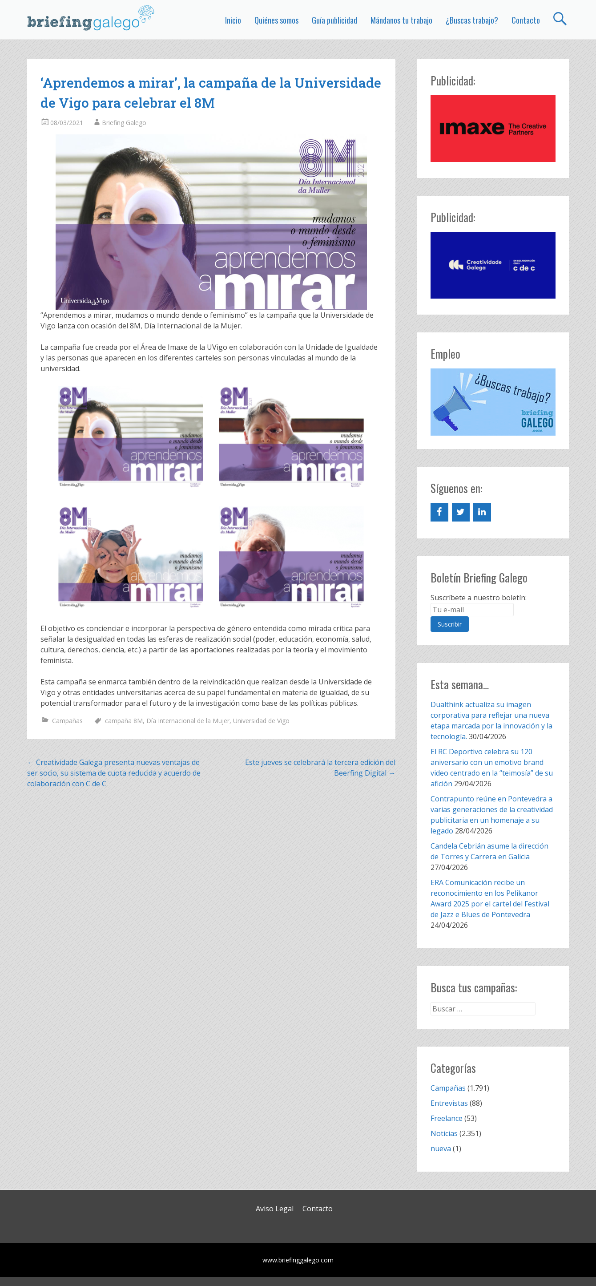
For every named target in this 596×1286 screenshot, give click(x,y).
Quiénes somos (276, 20)
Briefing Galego (124, 122)
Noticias (444, 1133)
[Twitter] (461, 512)
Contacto (525, 20)
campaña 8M (124, 720)
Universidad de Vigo (261, 720)
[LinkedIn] (482, 512)
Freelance (447, 1118)
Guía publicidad (334, 20)
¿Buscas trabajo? (472, 20)
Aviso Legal (275, 1208)
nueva (441, 1148)
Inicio (233, 20)
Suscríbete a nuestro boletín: (479, 598)
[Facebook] (439, 512)
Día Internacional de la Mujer (188, 720)
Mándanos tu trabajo (401, 20)
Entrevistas (449, 1103)
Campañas (67, 720)
